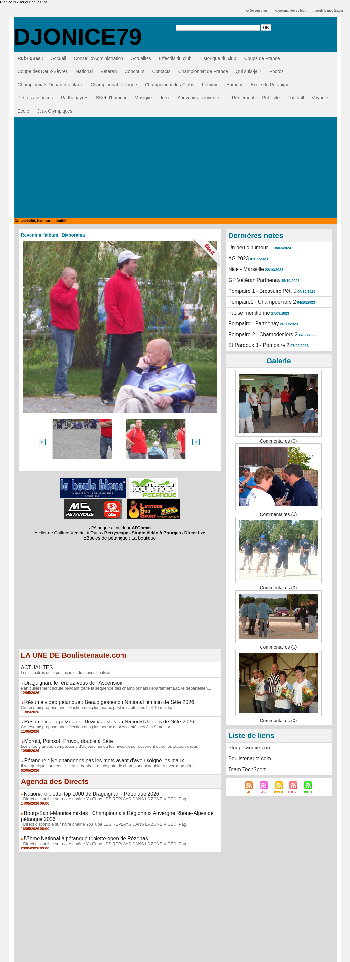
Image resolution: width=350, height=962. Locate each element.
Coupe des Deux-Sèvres (43, 71)
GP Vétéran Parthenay (252, 278)
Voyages (321, 97)
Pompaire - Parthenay (251, 318)
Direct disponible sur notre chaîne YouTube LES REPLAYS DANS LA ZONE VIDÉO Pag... (101, 792)
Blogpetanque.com (248, 741)
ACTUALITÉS (35, 664)
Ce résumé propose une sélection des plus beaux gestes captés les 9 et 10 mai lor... (95, 703)
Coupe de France (262, 58)
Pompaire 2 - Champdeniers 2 (259, 329)
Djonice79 (78, 37)
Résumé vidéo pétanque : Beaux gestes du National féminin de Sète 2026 (99, 698)
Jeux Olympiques (54, 111)
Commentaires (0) (278, 434)
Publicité (271, 97)
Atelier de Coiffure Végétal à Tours (75, 531)
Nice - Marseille (244, 267)
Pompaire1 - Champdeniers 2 (259, 298)
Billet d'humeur (111, 97)
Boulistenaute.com (247, 751)
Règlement (243, 97)
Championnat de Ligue (114, 84)
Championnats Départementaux (50, 84)
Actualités (141, 58)
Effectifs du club (175, 58)
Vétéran (108, 71)
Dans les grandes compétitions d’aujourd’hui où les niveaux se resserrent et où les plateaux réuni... (107, 740)
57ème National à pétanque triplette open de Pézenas (79, 829)
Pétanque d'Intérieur (121, 527)
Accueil (58, 58)
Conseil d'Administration (98, 58)
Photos (276, 71)
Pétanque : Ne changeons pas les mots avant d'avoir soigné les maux (95, 754)
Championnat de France (203, 71)
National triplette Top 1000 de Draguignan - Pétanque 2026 (84, 787)
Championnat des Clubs (169, 84)
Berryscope (117, 531)
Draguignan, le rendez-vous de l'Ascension (68, 679)
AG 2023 (238, 257)
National (84, 71)
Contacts (161, 71)
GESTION (175, 957)
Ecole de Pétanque (270, 84)
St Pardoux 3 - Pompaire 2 (256, 339)
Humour (234, 84)
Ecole (23, 111)
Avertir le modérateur (328, 10)
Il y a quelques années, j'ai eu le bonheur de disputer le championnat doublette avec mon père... (105, 759)
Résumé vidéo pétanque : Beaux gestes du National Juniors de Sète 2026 (99, 717)
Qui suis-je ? (248, 71)
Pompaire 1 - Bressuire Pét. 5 (259, 288)
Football (295, 97)
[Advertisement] (175, 168)
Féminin (210, 84)
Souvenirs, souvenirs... (200, 97)
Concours (134, 71)
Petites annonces (35, 97)
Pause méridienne (247, 308)
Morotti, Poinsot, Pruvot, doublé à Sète (63, 735)
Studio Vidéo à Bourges (150, 531)
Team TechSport (245, 761)
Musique (143, 97)
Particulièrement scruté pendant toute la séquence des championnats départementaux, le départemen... (112, 684)
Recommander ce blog (291, 10)
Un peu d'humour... (248, 247)
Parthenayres (74, 97)
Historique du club (217, 58)
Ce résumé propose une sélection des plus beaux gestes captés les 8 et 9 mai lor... (94, 722)
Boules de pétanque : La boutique (121, 535)
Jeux (165, 97)
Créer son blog (256, 10)
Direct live (182, 531)
